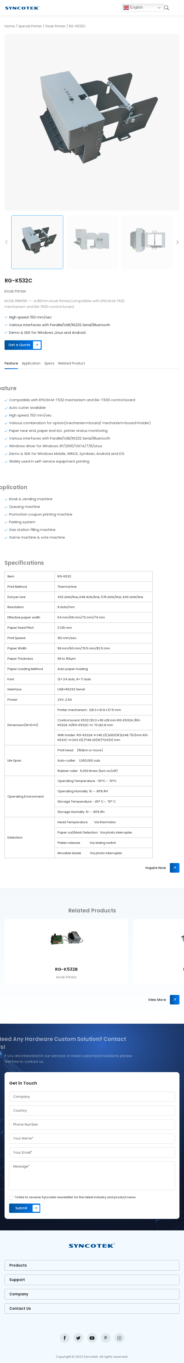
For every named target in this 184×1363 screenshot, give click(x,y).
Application (31, 363)
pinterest (106, 1338)
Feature (11, 363)
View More (157, 999)
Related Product (71, 363)
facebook (65, 1338)
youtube (92, 1338)
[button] (6, 242)
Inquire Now (155, 867)
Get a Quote (19, 344)
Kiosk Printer (55, 26)
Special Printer (30, 26)
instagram (119, 1338)
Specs (49, 363)
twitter (78, 1338)
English (133, 8)
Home (10, 26)
